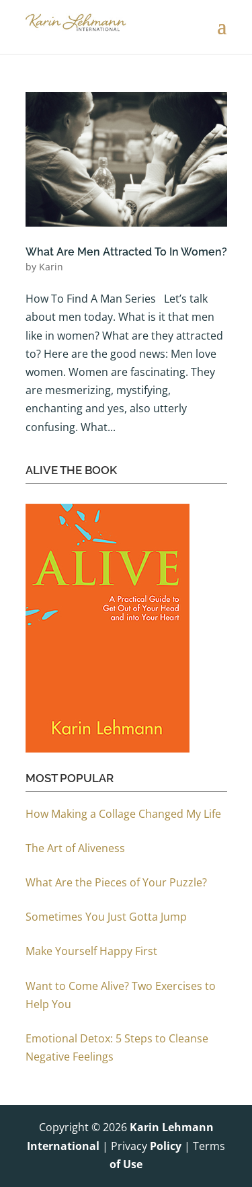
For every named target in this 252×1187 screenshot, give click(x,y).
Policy (165, 1146)
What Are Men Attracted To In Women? (126, 251)
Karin (51, 266)
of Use (126, 1164)
